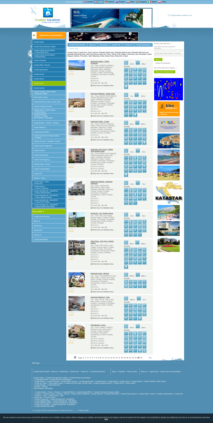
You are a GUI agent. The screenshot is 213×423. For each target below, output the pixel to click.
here (106, 419)
